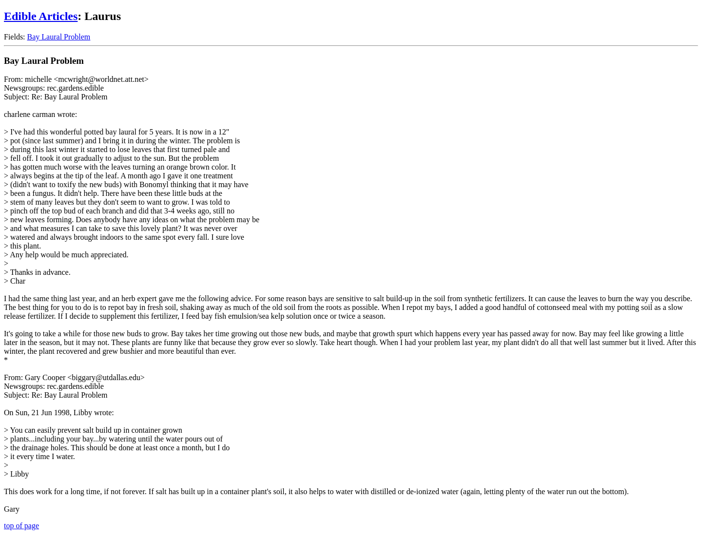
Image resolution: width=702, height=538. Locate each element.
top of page (21, 525)
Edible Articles (41, 16)
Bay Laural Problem (59, 37)
